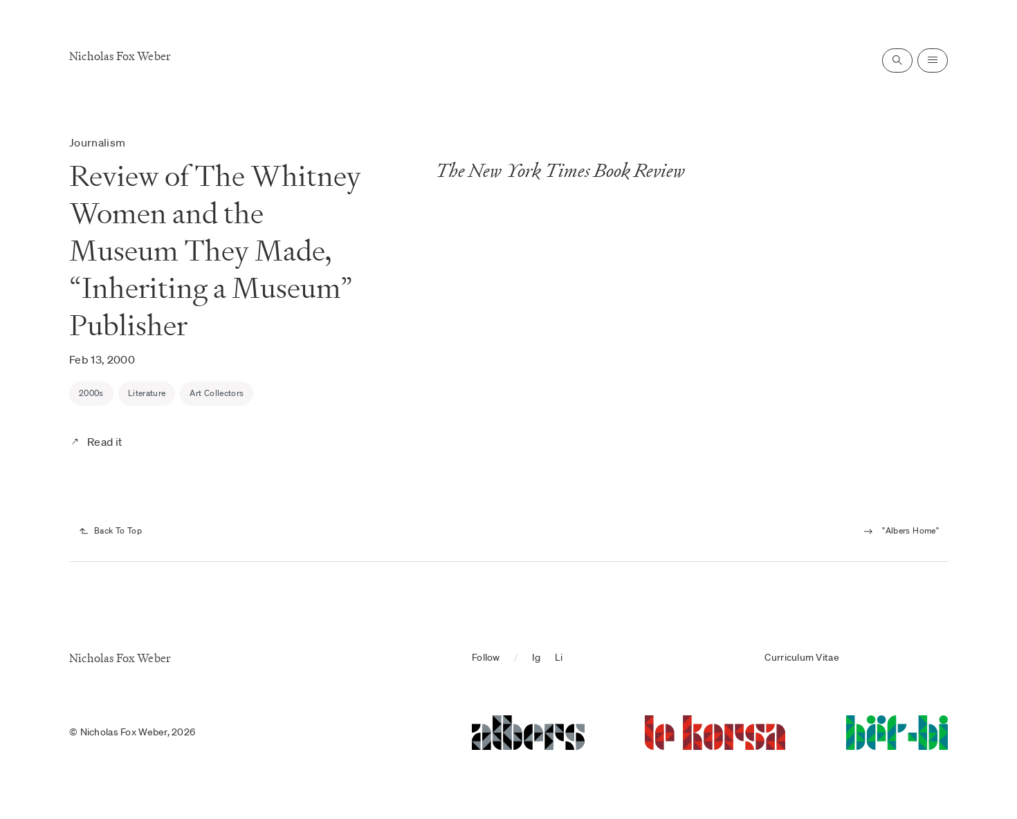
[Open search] (897, 60)
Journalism (97, 142)
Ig (536, 657)
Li (559, 657)
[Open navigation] (932, 60)
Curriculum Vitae (801, 657)
